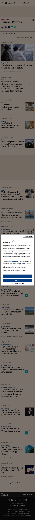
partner (23, 263)
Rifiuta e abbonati (28, 236)
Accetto (17, 280)
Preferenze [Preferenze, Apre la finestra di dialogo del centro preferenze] (18, 276)
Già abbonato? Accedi (17, 283)
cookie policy (20, 254)
